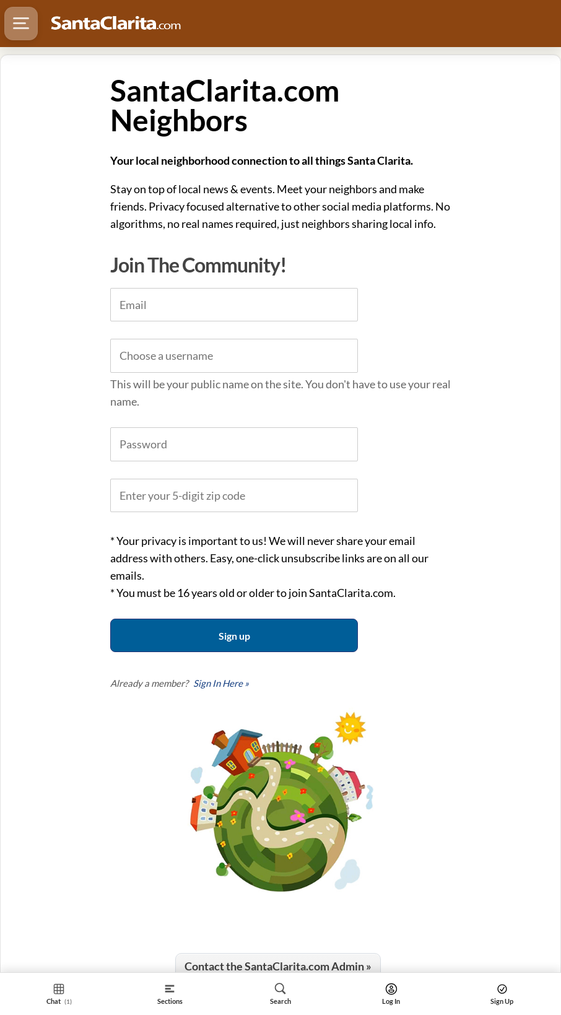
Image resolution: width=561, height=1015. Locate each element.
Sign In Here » (221, 683)
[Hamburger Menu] (21, 23)
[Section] (170, 994)
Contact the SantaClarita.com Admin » (278, 966)
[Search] (280, 994)
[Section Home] (59, 994)
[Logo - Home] (115, 23)
